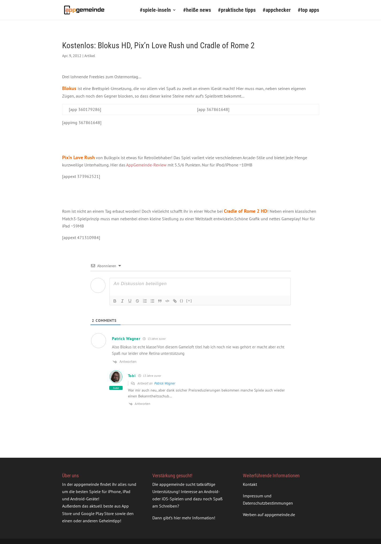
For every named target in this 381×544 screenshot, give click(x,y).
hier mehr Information (194, 517)
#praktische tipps (237, 10)
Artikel (89, 55)
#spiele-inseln (155, 10)
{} (182, 301)
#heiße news (197, 10)
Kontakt (250, 484)
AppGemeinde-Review (146, 164)
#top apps (308, 10)
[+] (189, 301)
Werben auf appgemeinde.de (269, 514)
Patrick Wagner (164, 383)
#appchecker (277, 10)
